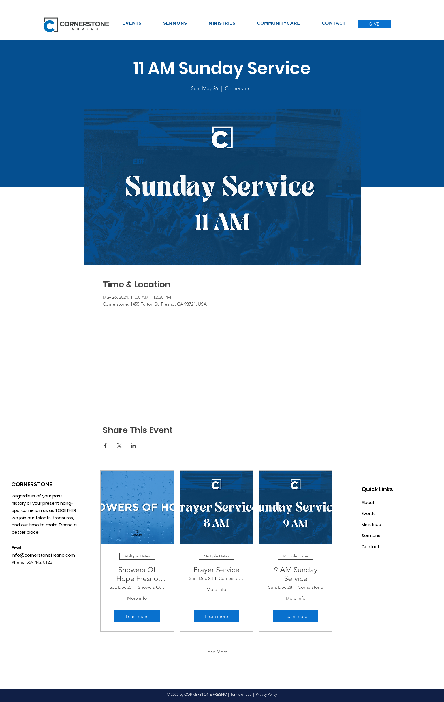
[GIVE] (374, 24)
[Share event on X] (119, 445)
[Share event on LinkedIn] (133, 445)
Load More (216, 651)
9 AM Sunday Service (295, 574)
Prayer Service (216, 569)
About (368, 502)
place (33, 532)
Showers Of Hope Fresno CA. (137, 574)
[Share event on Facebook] (105, 445)
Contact (370, 547)
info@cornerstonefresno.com (43, 555)
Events (369, 513)
